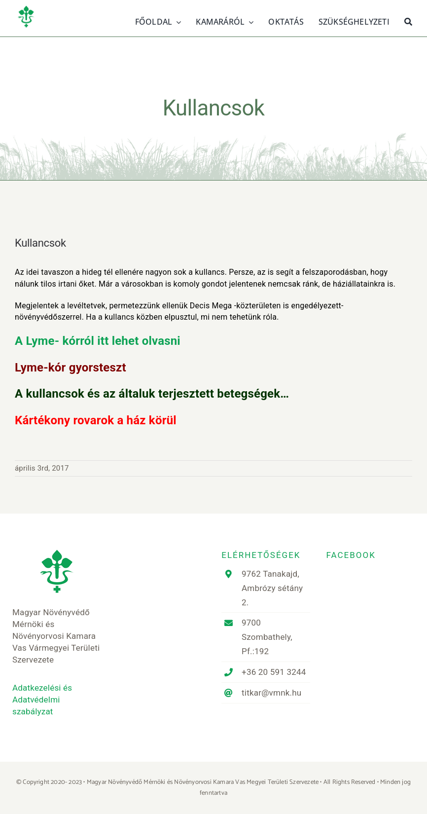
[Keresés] (408, 21)
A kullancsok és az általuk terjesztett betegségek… (152, 394)
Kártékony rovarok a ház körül (96, 420)
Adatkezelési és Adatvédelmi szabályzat (42, 699)
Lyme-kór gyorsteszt (70, 367)
